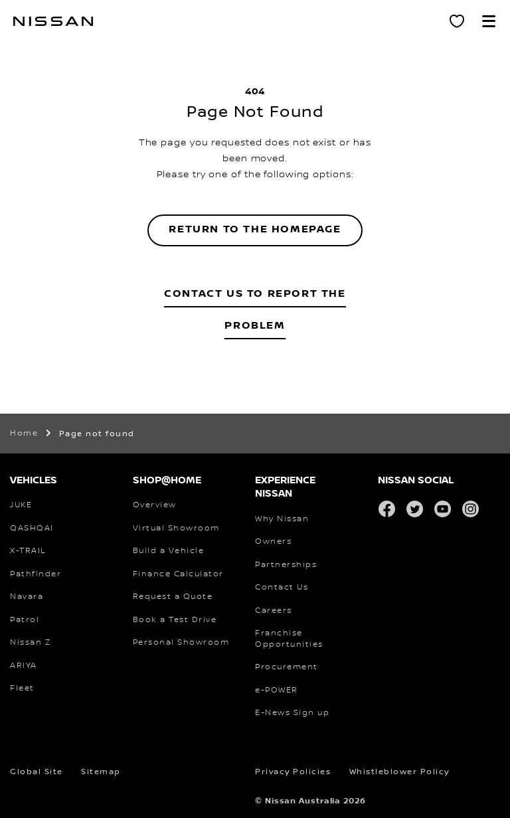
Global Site (36, 772)
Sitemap (101, 772)
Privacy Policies (293, 772)
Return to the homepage (255, 229)
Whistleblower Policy (399, 772)
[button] (489, 21)
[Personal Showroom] (457, 21)
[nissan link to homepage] (53, 21)
